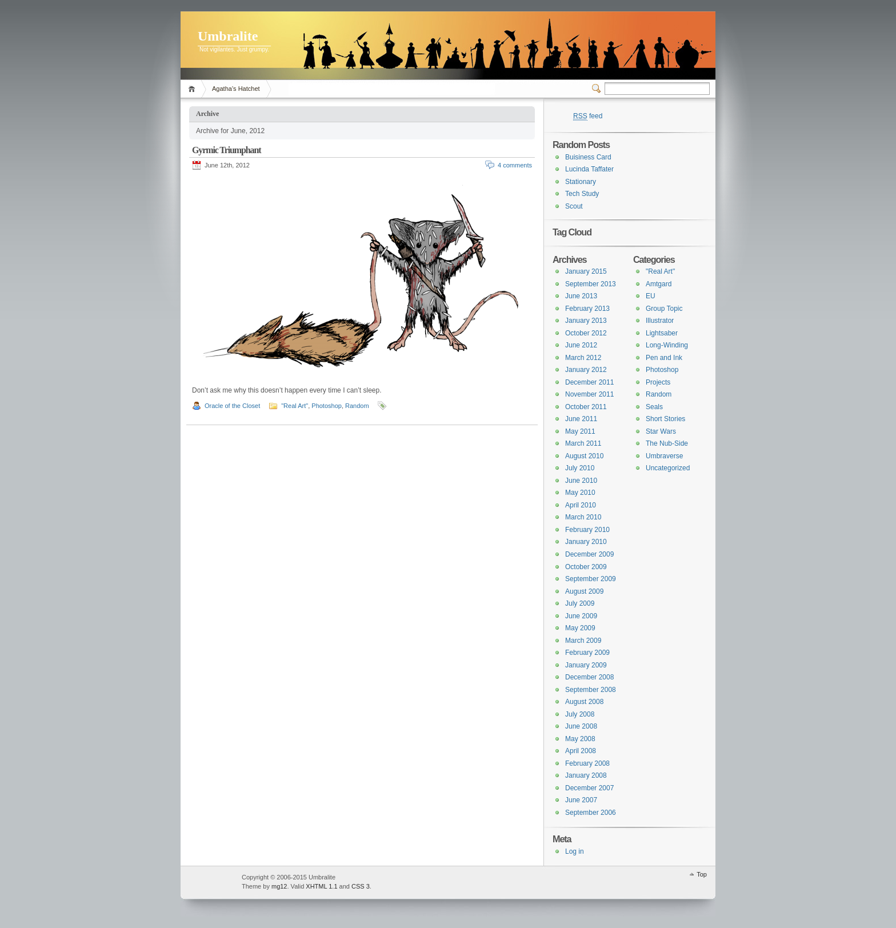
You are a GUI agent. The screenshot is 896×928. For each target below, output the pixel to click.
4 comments (515, 165)
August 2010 (584, 456)
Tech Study (582, 194)
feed (587, 116)
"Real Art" (294, 405)
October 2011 (586, 407)
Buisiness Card (588, 157)
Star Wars (661, 431)
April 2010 (580, 505)
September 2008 (590, 690)
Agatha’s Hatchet (236, 88)
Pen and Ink (664, 358)
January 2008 (586, 775)
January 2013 (586, 321)
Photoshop (326, 405)
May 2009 (580, 628)
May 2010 (580, 493)
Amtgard (658, 284)
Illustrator (660, 321)
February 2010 (587, 530)
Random (357, 405)
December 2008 (589, 677)
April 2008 (580, 751)
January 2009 (586, 665)
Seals (654, 407)
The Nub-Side (667, 443)
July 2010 (579, 468)
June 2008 (581, 726)
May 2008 (580, 739)
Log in (574, 851)
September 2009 (590, 579)
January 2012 (586, 370)
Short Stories (665, 419)
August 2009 (584, 591)
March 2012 (583, 358)
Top (702, 874)
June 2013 (581, 296)
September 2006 (590, 813)
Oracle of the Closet (232, 405)
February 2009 (587, 653)
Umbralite (228, 36)
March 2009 (583, 641)
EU (650, 296)
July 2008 (579, 714)
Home (193, 89)
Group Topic (664, 309)
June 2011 (581, 419)
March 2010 (583, 517)
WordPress (209, 882)
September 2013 (590, 284)
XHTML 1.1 (321, 886)
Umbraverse (664, 456)
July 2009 (579, 603)
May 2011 (580, 431)
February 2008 (587, 763)
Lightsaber (662, 333)
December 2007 (589, 788)
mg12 (279, 886)
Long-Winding (667, 345)
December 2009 (589, 554)
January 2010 (586, 542)
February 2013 (587, 309)
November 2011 (589, 394)
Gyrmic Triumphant (226, 150)
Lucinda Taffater (589, 169)
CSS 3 (360, 886)
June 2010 (581, 481)
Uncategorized (668, 468)
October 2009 (586, 567)
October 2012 (586, 333)
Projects (658, 382)
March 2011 (583, 443)
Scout (574, 206)
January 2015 (586, 271)
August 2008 (584, 702)
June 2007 (581, 800)
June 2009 (581, 616)
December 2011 (589, 382)
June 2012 (581, 345)
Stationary (580, 182)
